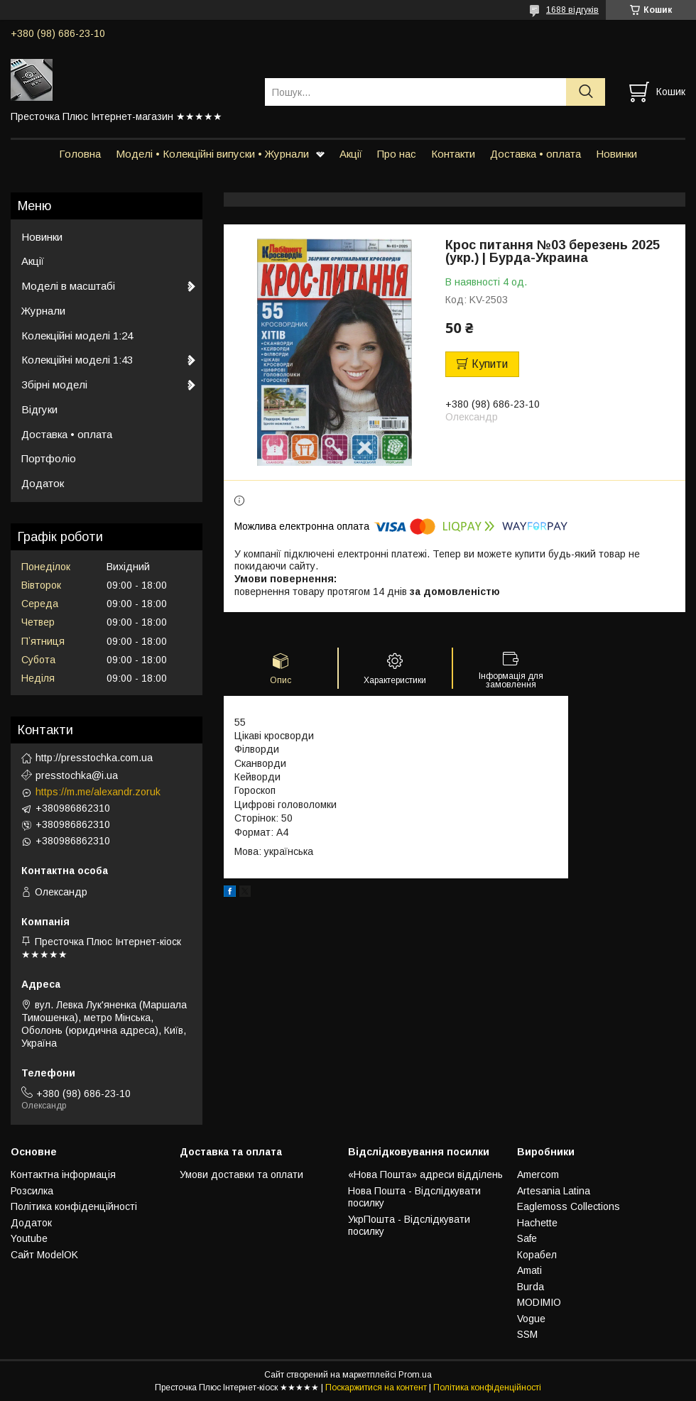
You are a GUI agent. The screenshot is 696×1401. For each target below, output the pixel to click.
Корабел (537, 1254)
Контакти (453, 154)
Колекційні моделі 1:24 (77, 335)
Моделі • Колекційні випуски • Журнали (212, 154)
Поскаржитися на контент (376, 1387)
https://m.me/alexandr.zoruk (98, 791)
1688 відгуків (572, 10)
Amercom (538, 1174)
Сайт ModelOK (44, 1254)
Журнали (43, 311)
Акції (350, 154)
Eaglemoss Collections (568, 1206)
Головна (80, 154)
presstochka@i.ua (77, 775)
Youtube (29, 1238)
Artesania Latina (553, 1190)
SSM (527, 1334)
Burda (530, 1286)
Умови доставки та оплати (241, 1174)
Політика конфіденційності (74, 1206)
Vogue (531, 1318)
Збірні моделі (54, 384)
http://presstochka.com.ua (94, 757)
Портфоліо (48, 458)
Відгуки (39, 409)
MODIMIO (539, 1302)
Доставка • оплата (535, 154)
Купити (490, 364)
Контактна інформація (63, 1174)
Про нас (396, 154)
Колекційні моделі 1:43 (77, 360)
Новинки (616, 154)
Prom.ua (415, 1375)
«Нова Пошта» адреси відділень (425, 1174)
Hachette (537, 1222)
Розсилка (32, 1190)
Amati (529, 1270)
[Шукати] (585, 92)
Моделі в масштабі (68, 286)
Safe (527, 1238)
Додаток (42, 483)
